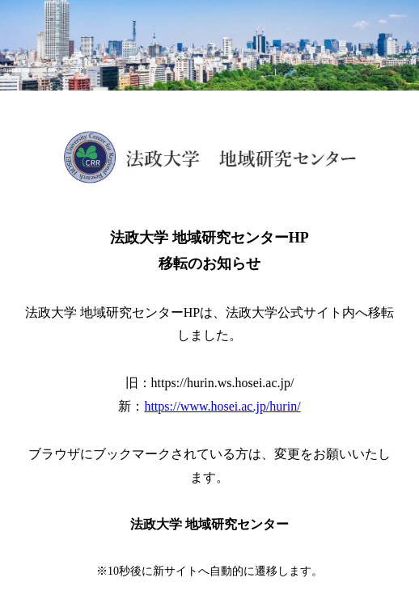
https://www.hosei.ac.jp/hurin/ (222, 406)
